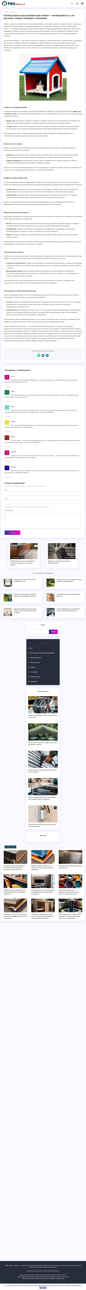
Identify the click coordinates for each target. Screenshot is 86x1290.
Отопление (34, 672)
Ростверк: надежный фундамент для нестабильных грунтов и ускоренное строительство (14, 867)
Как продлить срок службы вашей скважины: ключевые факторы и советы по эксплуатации (70, 916)
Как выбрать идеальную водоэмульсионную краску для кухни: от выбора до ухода (69, 892)
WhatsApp (38, 355)
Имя (6, 490)
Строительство (35, 677)
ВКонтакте (43, 355)
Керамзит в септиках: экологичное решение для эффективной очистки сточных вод (15, 916)
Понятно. (43, 1287)
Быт (31, 648)
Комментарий (9, 510)
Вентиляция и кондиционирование (42, 653)
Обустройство (35, 662)
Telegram (47, 355)
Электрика (33, 681)
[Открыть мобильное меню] (82, 3)
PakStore (13, 3)
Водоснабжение (35, 658)
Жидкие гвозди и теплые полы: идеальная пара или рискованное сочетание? (42, 867)
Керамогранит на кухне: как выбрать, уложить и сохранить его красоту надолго (22, 563)
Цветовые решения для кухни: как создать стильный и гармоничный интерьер (25, 610)
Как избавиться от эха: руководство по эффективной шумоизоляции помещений (43, 892)
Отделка (33, 667)
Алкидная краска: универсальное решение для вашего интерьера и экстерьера (15, 892)
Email (6, 498)
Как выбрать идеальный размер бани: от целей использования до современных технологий (42, 916)
